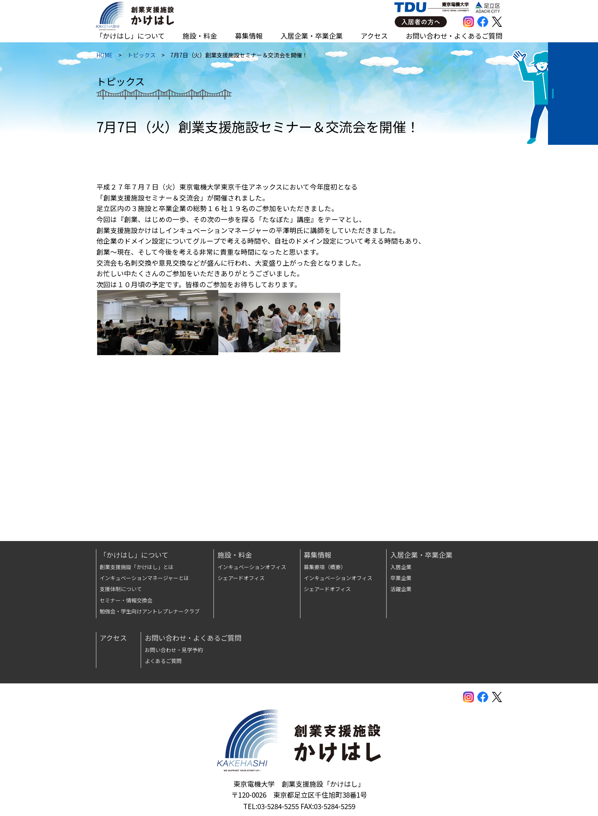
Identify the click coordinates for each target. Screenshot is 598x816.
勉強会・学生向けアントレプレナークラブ (150, 611)
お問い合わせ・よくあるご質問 (454, 36)
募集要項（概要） (325, 567)
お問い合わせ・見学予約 (174, 650)
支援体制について (121, 589)
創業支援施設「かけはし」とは (137, 567)
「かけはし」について (130, 36)
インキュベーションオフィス (251, 567)
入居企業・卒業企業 (312, 36)
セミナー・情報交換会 (126, 600)
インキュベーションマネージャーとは (144, 578)
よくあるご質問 (163, 661)
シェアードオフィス (241, 578)
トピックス (141, 56)
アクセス (374, 36)
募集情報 (249, 36)
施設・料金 (200, 36)
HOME (104, 56)
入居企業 (400, 567)
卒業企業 (400, 578)
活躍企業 (400, 589)
